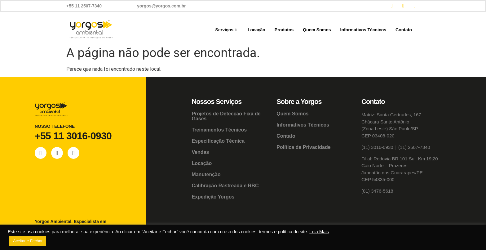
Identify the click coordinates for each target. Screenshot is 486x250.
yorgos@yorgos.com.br (161, 5)
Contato (403, 29)
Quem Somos (317, 29)
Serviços (225, 30)
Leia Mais (319, 231)
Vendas (200, 152)
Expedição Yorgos (213, 196)
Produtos (284, 29)
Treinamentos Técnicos (219, 129)
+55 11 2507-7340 (84, 5)
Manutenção (206, 174)
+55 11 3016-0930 (73, 135)
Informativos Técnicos (363, 29)
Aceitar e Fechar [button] (27, 241)
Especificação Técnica (218, 141)
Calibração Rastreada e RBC (225, 185)
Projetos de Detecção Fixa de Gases (226, 116)
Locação (256, 29)
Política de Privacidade (303, 147)
